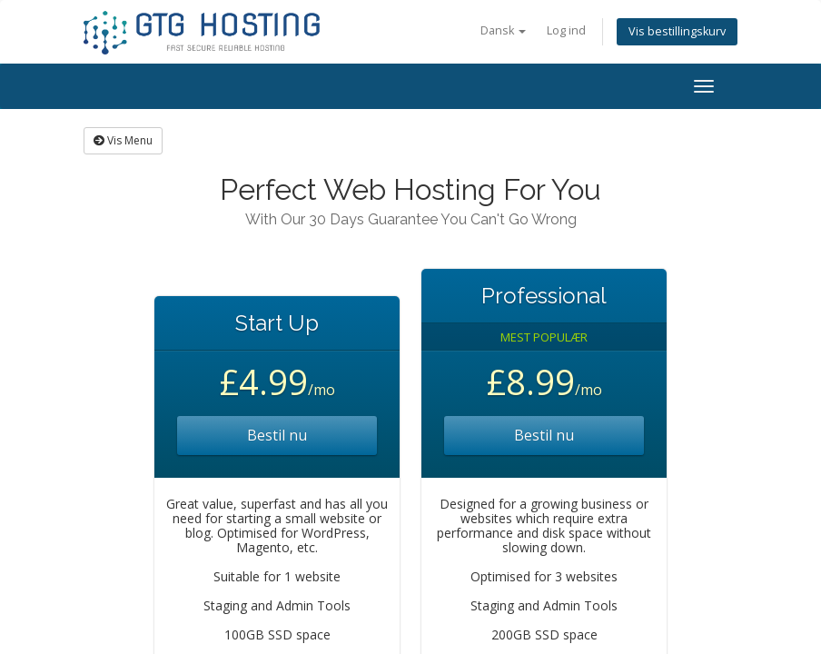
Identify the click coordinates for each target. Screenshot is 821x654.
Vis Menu (123, 140)
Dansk (503, 30)
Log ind (566, 30)
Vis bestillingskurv (677, 31)
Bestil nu (277, 435)
